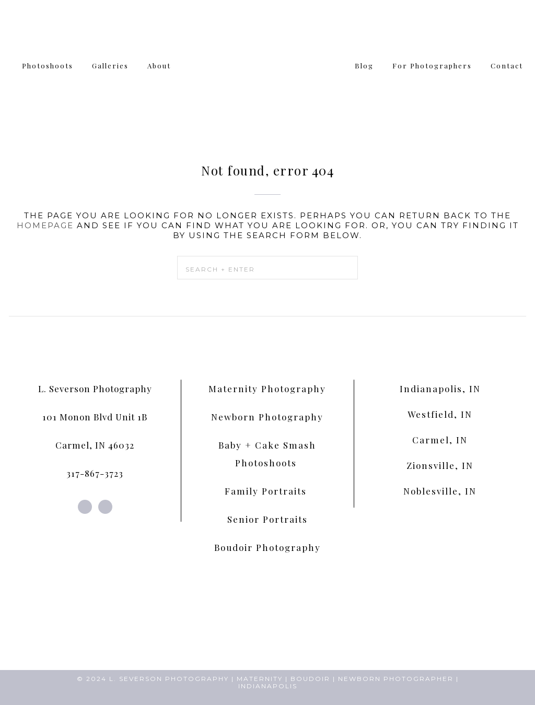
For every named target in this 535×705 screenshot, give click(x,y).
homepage (45, 225)
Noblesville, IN (439, 491)
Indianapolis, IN (440, 388)
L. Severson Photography (95, 388)
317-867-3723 (94, 473)
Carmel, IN (440, 439)
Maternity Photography (267, 388)
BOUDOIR (310, 679)
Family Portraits (267, 491)
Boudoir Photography (267, 547)
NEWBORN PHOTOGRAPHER (395, 679)
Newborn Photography (267, 416)
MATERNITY (260, 679)
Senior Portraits (267, 519)
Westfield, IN (440, 414)
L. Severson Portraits (267, 62)
